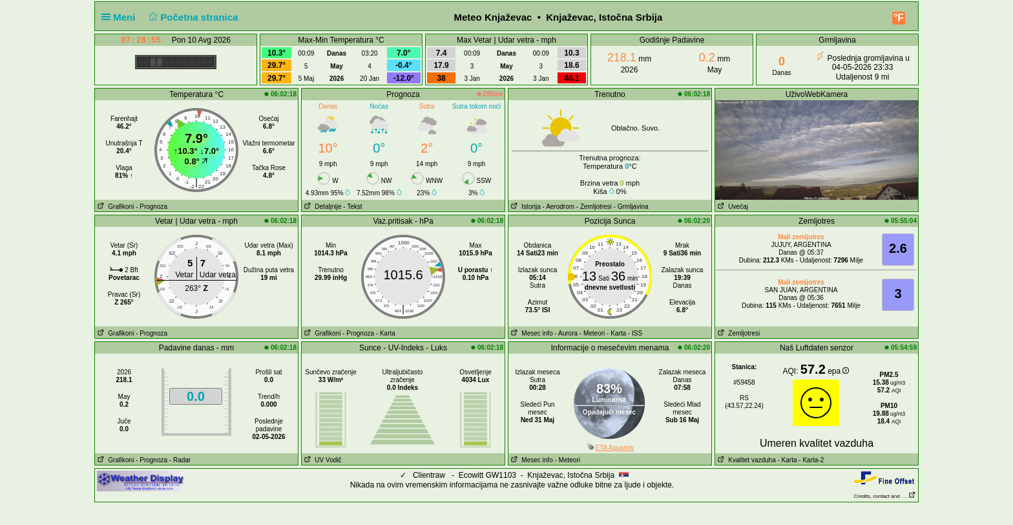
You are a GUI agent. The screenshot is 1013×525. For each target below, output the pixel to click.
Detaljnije (321, 206)
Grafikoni (114, 206)
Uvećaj (731, 206)
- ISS (635, 333)
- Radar (180, 460)
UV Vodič (321, 460)
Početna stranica (192, 17)
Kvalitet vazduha (745, 460)
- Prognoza (151, 206)
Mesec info (530, 333)
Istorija (524, 206)
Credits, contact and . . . (885, 496)
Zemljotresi (737, 333)
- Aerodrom (558, 206)
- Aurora (566, 333)
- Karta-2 (810, 460)
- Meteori (592, 333)
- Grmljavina (631, 206)
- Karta (385, 333)
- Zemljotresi (594, 206)
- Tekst (352, 206)
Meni (121, 17)
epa (838, 371)
